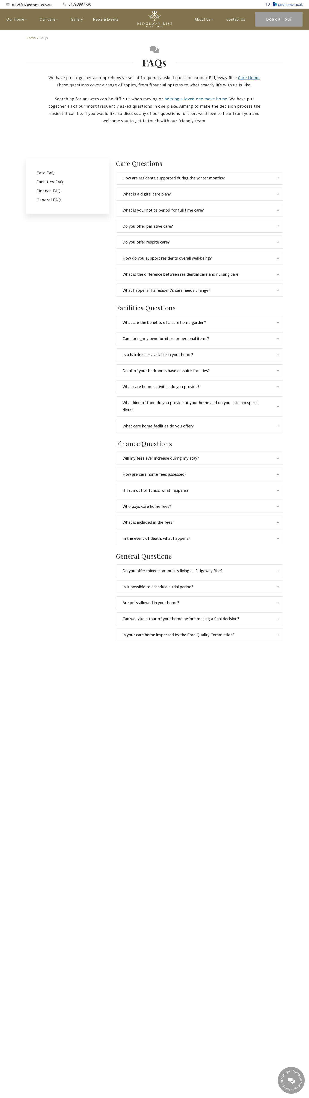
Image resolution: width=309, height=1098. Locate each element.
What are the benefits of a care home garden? (201, 322)
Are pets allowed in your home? (201, 602)
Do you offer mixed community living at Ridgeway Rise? (201, 570)
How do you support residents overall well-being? (201, 258)
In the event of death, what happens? (201, 538)
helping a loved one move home (195, 98)
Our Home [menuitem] (16, 19)
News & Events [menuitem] (105, 19)
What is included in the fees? (201, 522)
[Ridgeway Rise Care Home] (154, 19)
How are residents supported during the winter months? (201, 177)
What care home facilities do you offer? (201, 426)
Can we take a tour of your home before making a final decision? (201, 618)
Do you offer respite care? (201, 242)
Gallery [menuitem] (77, 19)
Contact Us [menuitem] (235, 19)
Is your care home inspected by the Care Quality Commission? (201, 634)
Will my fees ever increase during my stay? (201, 458)
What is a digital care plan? (201, 194)
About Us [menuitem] (204, 19)
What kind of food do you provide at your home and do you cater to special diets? (201, 406)
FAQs (43, 38)
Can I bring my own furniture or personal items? (201, 338)
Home (31, 38)
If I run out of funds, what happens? (201, 490)
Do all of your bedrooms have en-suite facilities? (201, 370)
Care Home (249, 77)
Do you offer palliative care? (201, 226)
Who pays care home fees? (201, 506)
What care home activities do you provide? (201, 386)
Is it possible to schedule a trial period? (201, 586)
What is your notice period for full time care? (201, 210)
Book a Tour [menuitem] (279, 19)
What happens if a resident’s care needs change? (201, 290)
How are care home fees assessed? (201, 474)
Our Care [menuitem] (49, 19)
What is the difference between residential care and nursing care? (201, 274)
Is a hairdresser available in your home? (201, 354)
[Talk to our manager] (291, 1080)
